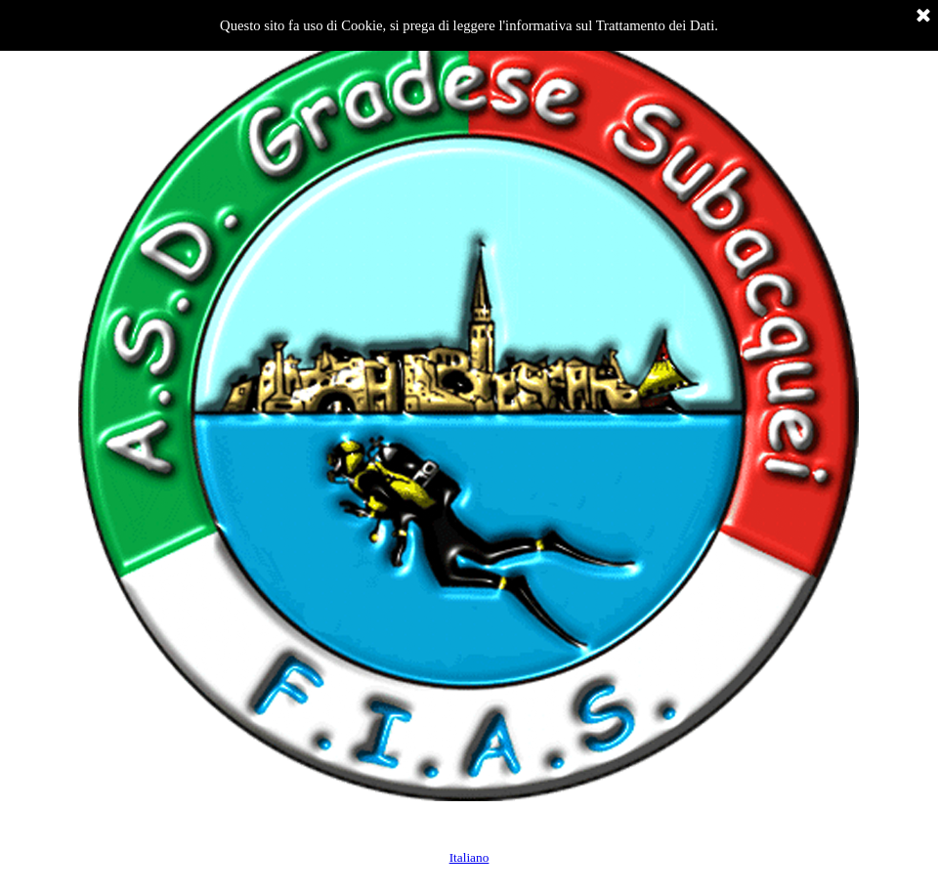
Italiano (469, 857)
